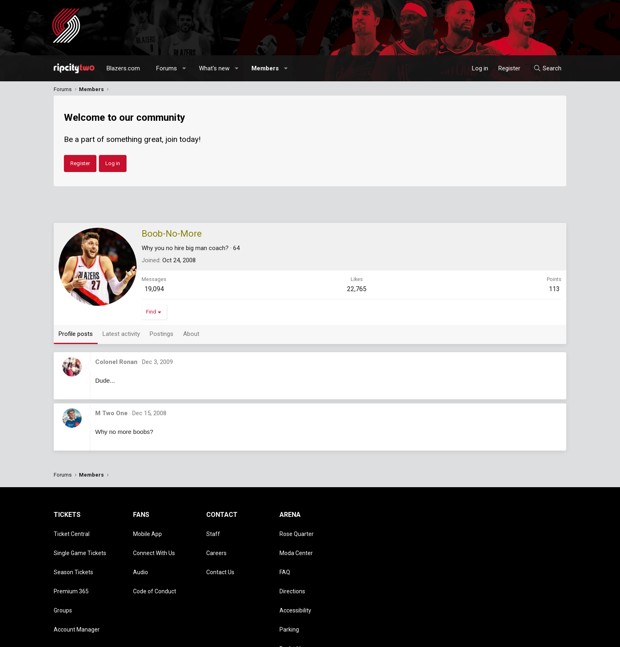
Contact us (425, 637)
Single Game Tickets (80, 542)
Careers (216, 542)
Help (527, 637)
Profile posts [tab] (76, 334)
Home (544, 637)
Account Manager (77, 589)
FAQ (284, 554)
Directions (292, 565)
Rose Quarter (296, 530)
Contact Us (220, 554)
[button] (184, 68)
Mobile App (147, 530)
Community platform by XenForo (121, 637)
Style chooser (380, 637)
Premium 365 (71, 565)
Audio (140, 554)
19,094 (154, 289)
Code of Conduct (154, 565)
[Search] (547, 68)
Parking (289, 589)
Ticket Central (72, 530)
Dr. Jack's (291, 600)
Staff (213, 530)
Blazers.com (123, 68)
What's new (214, 68)
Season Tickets (73, 554)
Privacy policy (501, 637)
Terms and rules (462, 637)
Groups (63, 577)
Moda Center (296, 542)
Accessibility (295, 577)
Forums (166, 68)
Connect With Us (154, 542)
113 (554, 289)
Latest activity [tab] (121, 334)
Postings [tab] (161, 334)
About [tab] (191, 334)
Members (265, 68)
